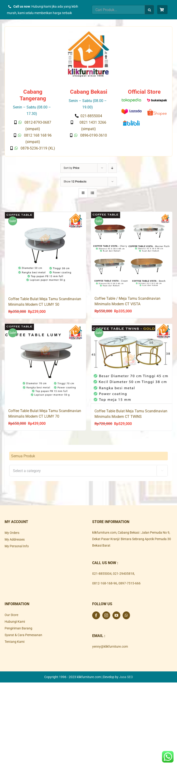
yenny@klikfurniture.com (110, 646)
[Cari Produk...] (118, 9)
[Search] (149, 9)
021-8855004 (102, 573)
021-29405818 (123, 573)
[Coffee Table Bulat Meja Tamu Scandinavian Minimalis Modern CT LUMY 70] (45, 363)
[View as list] (92, 193)
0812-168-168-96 (104, 583)
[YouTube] (116, 615)
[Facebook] (96, 615)
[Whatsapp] (126, 615)
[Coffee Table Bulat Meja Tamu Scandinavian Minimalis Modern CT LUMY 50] (45, 251)
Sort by (71, 168)
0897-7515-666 (129, 583)
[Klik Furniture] (88, 33)
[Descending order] (112, 168)
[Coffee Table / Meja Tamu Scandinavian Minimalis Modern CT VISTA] (131, 251)
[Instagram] (106, 615)
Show (75, 181)
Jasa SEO (126, 676)
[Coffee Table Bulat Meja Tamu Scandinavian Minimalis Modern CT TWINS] (131, 363)
